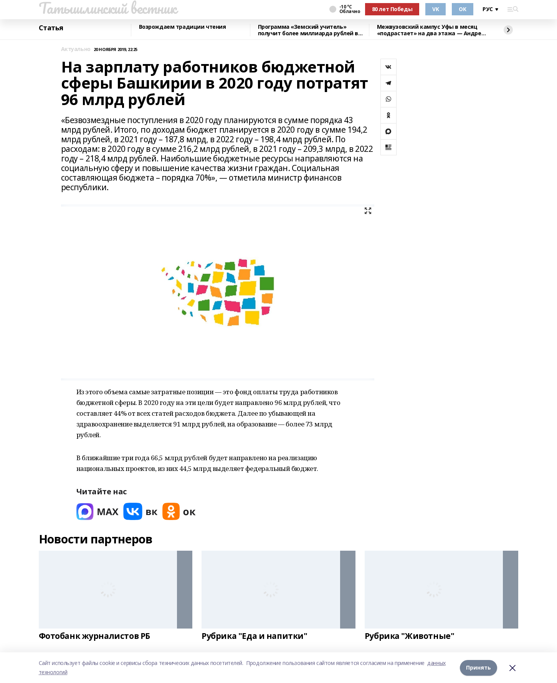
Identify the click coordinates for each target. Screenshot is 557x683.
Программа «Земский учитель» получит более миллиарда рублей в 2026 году (308, 30)
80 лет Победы (392, 9)
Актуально (76, 49)
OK (462, 9)
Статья (51, 28)
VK (435, 9)
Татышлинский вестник (108, 8)
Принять (478, 667)
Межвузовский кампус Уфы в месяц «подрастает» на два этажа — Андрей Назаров (431, 30)
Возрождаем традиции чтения (182, 27)
